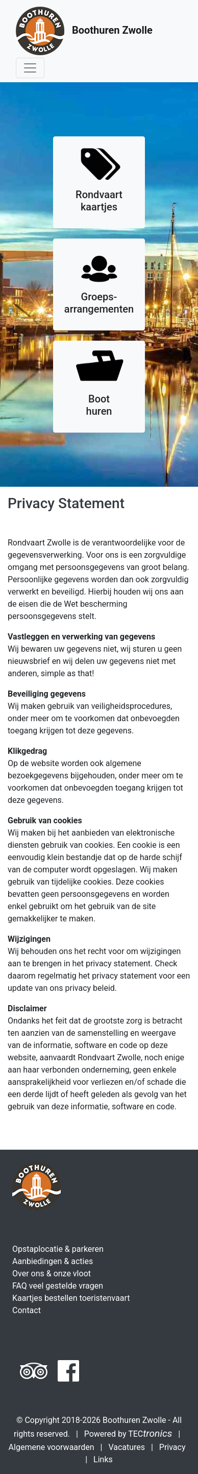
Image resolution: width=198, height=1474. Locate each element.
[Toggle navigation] (30, 68)
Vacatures (126, 1447)
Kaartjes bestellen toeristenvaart (71, 1298)
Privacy (172, 1447)
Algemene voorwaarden (51, 1447)
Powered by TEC (128, 1434)
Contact (26, 1310)
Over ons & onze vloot (51, 1273)
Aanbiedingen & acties (52, 1261)
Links (103, 1459)
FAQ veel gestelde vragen (57, 1286)
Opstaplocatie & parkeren (58, 1249)
